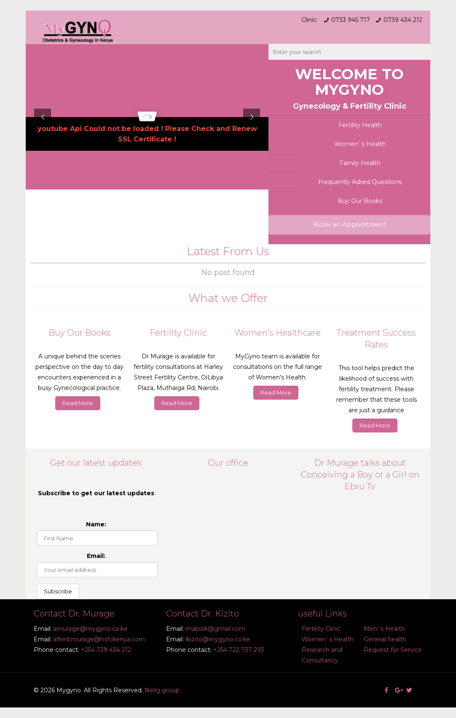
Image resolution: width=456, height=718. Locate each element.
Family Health (360, 163)
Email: (96, 556)
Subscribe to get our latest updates (96, 493)
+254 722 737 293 (238, 650)
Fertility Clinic (321, 629)
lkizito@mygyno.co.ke (217, 639)
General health (385, 639)
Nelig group (162, 690)
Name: (96, 524)
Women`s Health (360, 144)
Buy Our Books (360, 201)
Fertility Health (360, 125)
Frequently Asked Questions (360, 182)
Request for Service (393, 650)
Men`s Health (384, 629)
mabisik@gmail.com (215, 629)
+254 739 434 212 (106, 650)
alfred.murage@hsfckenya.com (99, 639)
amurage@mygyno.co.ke (90, 629)
